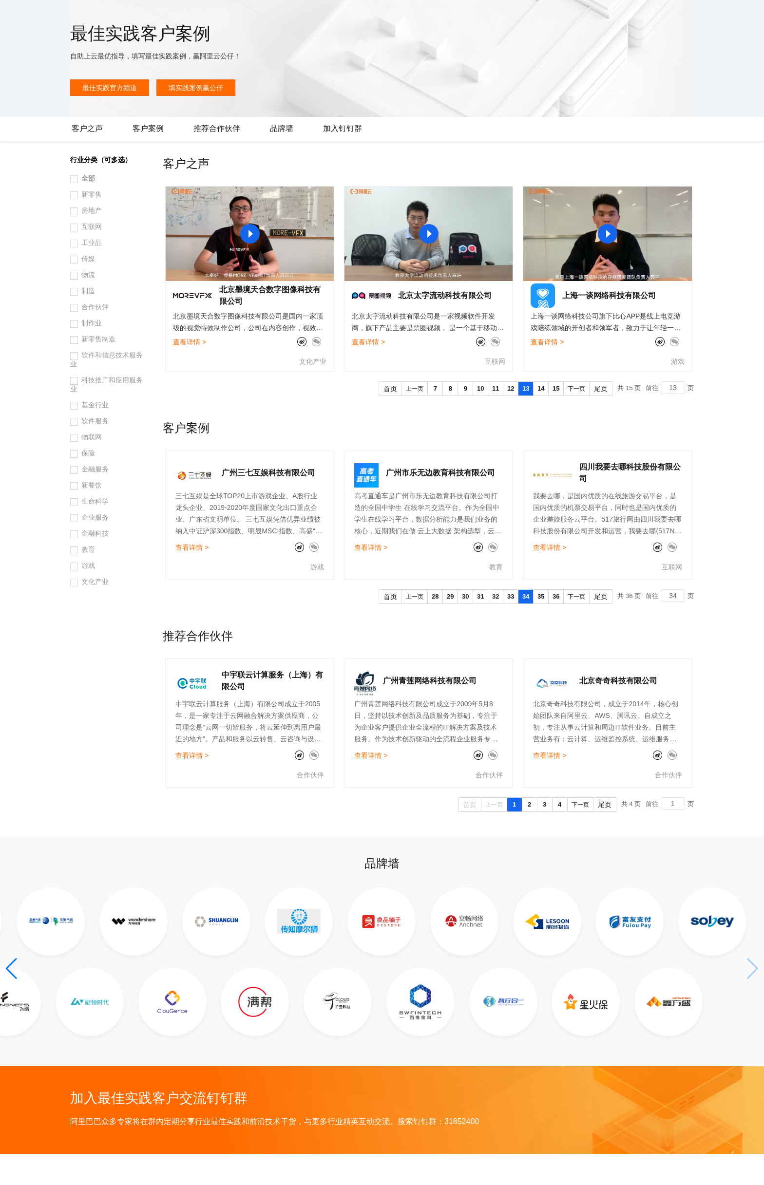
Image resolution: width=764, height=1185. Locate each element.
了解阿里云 (321, 15)
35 (540, 627)
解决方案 (157, 15)
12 (510, 419)
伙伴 (264, 15)
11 (495, 419)
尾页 (601, 420)
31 (480, 627)
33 (510, 627)
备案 (661, 15)
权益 (187, 15)
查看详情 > (189, 373)
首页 (390, 420)
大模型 (100, 15)
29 (450, 627)
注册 (707, 15)
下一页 (576, 419)
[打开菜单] (15, 15)
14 (540, 419)
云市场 (237, 15)
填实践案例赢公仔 (196, 119)
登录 (743, 15)
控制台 (684, 15)
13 (525, 419)
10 (480, 419)
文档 (640, 15)
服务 (287, 15)
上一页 (414, 419)
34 (525, 627)
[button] (11, 1000)
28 (435, 627)
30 (465, 627)
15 (556, 419)
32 (495, 627)
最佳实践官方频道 (109, 119)
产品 (127, 15)
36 (556, 627)
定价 (210, 15)
